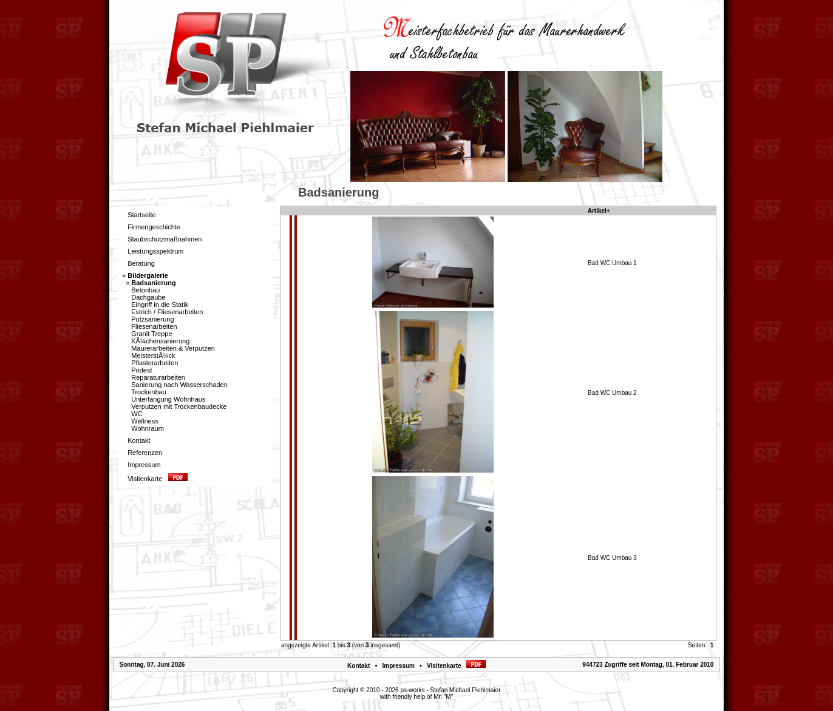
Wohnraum (147, 428)
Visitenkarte (456, 665)
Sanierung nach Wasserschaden (179, 384)
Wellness (144, 421)
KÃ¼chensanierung (160, 341)
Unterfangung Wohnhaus (168, 399)
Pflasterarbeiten (154, 362)
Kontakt (358, 665)
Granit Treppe (151, 333)
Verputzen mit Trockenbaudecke (178, 406)
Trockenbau (148, 392)
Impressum (398, 665)
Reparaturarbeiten (158, 377)
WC (136, 413)
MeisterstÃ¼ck (153, 355)
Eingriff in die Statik (159, 304)
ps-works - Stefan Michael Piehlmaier (450, 690)
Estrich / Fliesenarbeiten (167, 311)
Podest (141, 370)
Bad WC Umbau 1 (612, 263)
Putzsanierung (152, 319)
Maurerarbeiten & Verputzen (173, 348)
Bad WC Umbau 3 (612, 557)
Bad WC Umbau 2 (612, 392)
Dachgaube (148, 297)
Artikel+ (599, 210)
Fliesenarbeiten (154, 326)
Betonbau (145, 290)
